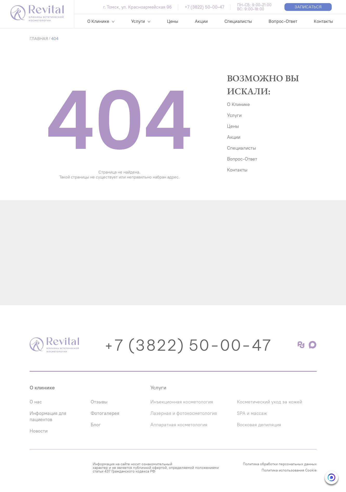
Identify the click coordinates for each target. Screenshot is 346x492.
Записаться (308, 6)
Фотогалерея (105, 413)
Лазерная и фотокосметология (183, 413)
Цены (172, 21)
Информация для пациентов (48, 416)
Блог (96, 425)
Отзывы (99, 402)
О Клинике (98, 21)
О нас (36, 402)
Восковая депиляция (259, 425)
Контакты (323, 21)
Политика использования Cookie (289, 470)
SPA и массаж (252, 413)
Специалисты (238, 21)
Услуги (138, 21)
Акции (201, 21)
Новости (39, 431)
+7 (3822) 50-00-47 (204, 7)
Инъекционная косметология (181, 402)
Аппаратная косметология (178, 425)
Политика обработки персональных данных (280, 464)
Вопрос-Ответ (283, 21)
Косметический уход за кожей (269, 402)
